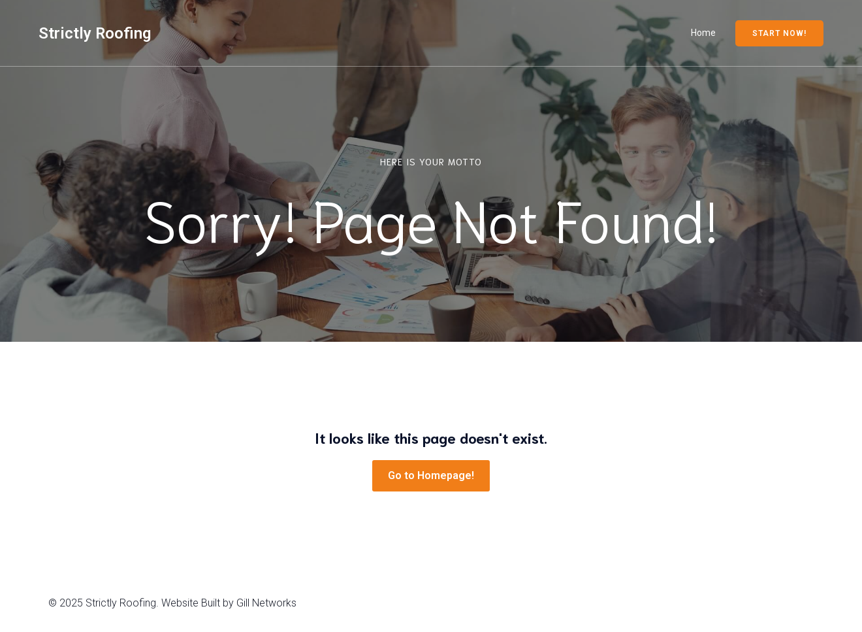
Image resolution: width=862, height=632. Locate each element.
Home (703, 32)
